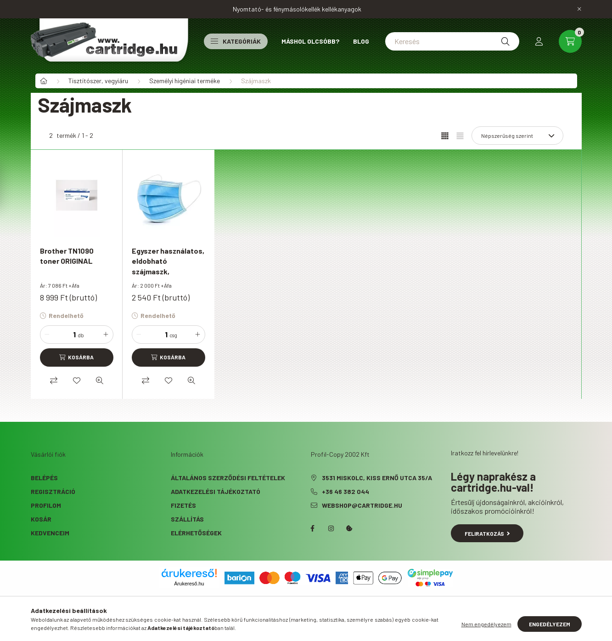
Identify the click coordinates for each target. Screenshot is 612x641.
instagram (331, 528)
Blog (361, 41)
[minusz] (47, 334)
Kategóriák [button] (236, 41)
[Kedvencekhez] (76, 380)
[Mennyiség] (64, 334)
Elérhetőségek (196, 533)
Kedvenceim (50, 533)
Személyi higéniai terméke (184, 81)
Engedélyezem (549, 624)
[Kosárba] (76, 357)
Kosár (41, 519)
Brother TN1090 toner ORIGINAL (67, 255)
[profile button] (539, 41)
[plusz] (106, 334)
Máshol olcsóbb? (310, 41)
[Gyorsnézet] (99, 380)
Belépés (44, 478)
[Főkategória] (43, 81)
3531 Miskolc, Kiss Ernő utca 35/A (377, 478)
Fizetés (183, 505)
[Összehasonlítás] (54, 380)
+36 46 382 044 (345, 491)
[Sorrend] (517, 135)
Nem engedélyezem (486, 624)
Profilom (46, 505)
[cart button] (570, 41)
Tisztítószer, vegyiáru (98, 81)
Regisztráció (53, 491)
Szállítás (187, 519)
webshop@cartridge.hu (362, 505)
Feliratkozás (487, 533)
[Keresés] (452, 41)
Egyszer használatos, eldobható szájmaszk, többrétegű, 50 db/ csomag (168, 271)
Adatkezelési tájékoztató (215, 491)
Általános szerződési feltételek (228, 478)
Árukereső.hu (189, 583)
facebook (312, 528)
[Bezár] (579, 9)
